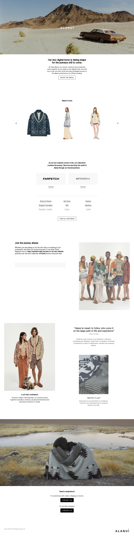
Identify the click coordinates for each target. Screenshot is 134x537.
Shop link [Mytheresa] (83, 187)
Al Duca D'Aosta (45, 202)
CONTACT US (67, 501)
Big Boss (88, 206)
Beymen (88, 202)
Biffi (67, 206)
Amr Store (67, 202)
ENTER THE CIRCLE (67, 77)
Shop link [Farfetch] (51, 187)
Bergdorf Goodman (45, 206)
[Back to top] (122, 530)
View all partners (67, 219)
